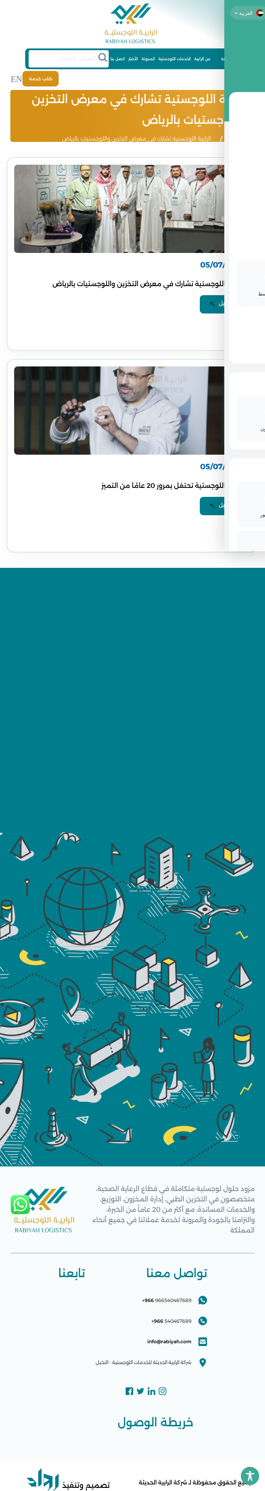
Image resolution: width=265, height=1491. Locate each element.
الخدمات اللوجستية (174, 58)
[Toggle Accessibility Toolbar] (250, 1476)
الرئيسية (228, 58)
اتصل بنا (117, 58)
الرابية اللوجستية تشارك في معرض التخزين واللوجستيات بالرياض (136, 137)
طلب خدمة (37, 77)
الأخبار (133, 58)
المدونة (148, 58)
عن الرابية (202, 58)
